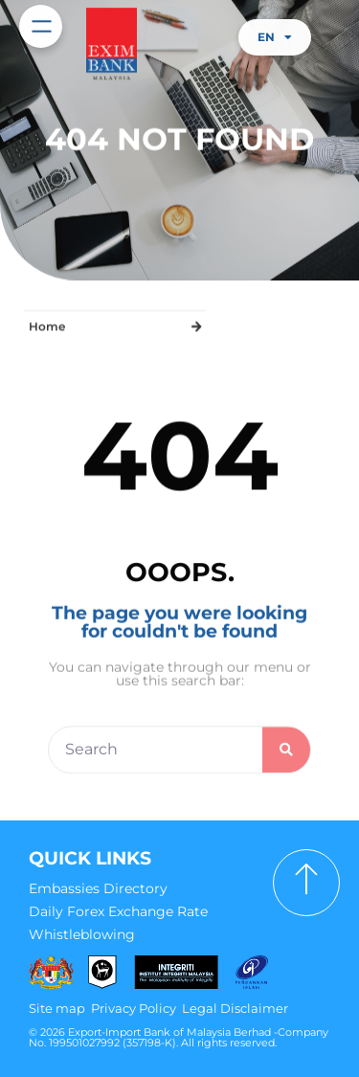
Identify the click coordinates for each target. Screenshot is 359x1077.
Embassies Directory (98, 888)
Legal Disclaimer (235, 1008)
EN (275, 37)
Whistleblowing (82, 934)
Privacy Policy (133, 1008)
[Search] (286, 758)
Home (47, 325)
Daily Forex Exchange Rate (118, 911)
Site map (57, 1008)
